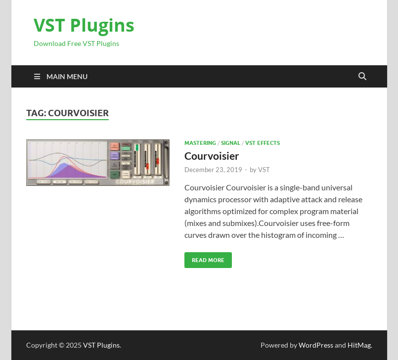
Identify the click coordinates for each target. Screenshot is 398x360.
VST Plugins (84, 25)
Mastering (200, 142)
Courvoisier (211, 155)
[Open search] (362, 76)
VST (264, 170)
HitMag (359, 345)
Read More (204, 258)
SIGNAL (230, 142)
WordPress (316, 345)
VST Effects (262, 142)
